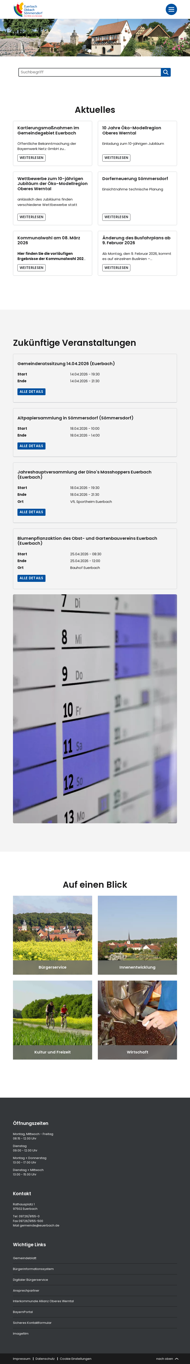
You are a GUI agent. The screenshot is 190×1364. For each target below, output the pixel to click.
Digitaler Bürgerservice (30, 1280)
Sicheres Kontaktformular (32, 1323)
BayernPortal (23, 1312)
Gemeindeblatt (24, 1258)
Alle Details (31, 391)
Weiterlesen (32, 157)
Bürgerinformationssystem (33, 1269)
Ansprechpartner (26, 1291)
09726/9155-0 (29, 1216)
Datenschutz (45, 1359)
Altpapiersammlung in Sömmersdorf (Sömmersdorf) (75, 418)
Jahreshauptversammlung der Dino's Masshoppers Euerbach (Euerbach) (84, 474)
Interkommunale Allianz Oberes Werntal (43, 1301)
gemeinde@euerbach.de (39, 1225)
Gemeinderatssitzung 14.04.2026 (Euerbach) (66, 364)
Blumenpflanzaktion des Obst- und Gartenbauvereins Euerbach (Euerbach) (87, 540)
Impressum (21, 1359)
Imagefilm (21, 1334)
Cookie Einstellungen (75, 1359)
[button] (89, 51)
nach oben (167, 1359)
